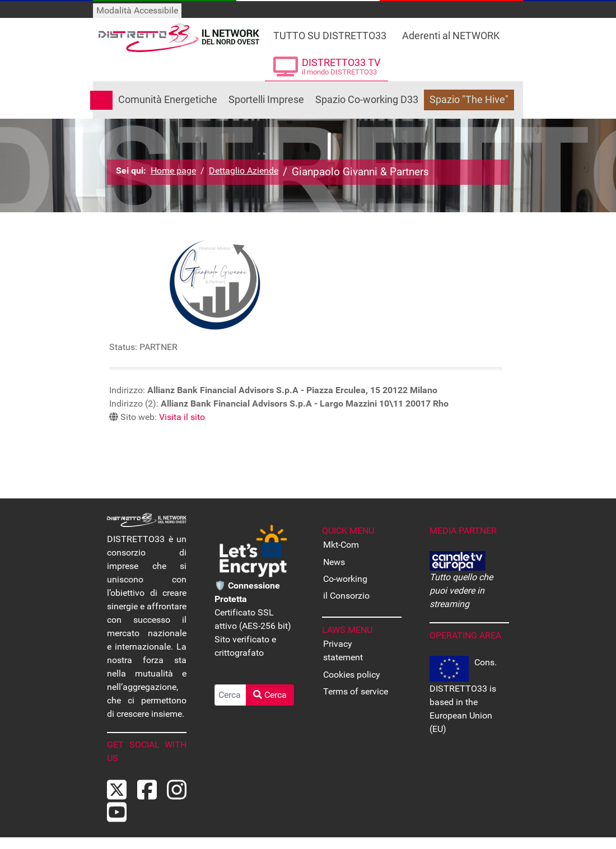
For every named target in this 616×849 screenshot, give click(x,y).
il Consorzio (346, 595)
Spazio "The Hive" (469, 99)
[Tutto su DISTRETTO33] (329, 32)
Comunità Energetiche (167, 99)
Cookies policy (351, 674)
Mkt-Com (341, 544)
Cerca (270, 694)
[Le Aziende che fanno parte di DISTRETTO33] (451, 32)
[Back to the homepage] (179, 38)
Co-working (345, 578)
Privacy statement (343, 650)
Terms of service (355, 691)
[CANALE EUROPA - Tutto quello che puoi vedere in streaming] (458, 560)
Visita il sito (182, 417)
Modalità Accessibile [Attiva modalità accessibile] (137, 10)
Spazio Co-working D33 (366, 99)
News (334, 562)
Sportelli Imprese (266, 99)
